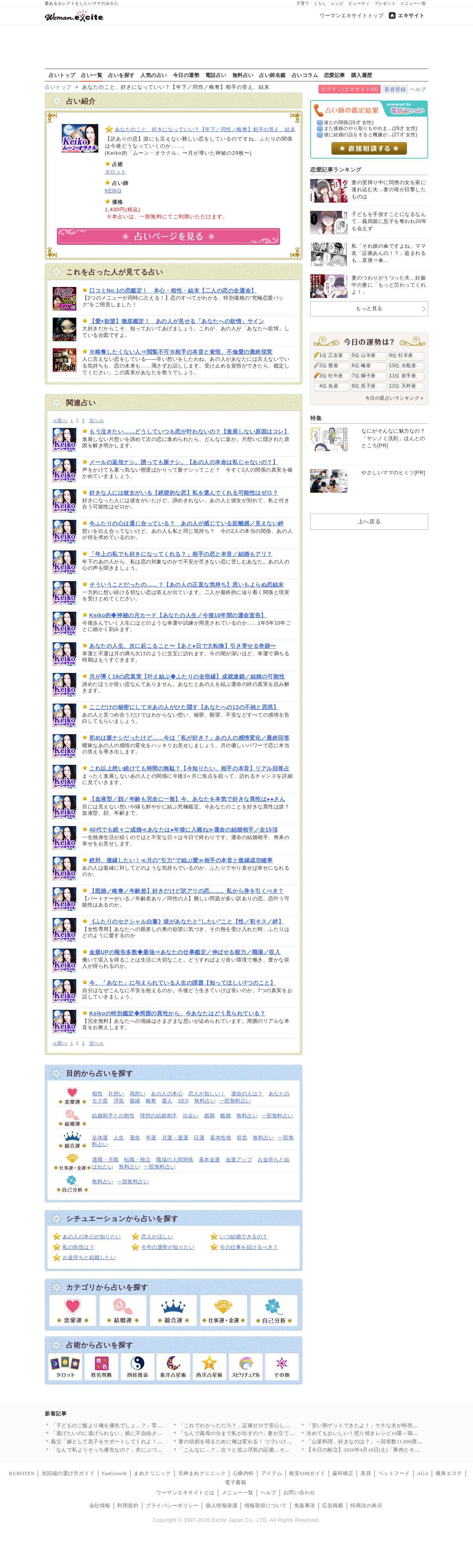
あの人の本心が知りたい (92, 1236)
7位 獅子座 (364, 375)
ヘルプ (418, 89)
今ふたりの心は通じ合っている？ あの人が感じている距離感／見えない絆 (186, 523)
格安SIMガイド (307, 1473)
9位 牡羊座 (401, 355)
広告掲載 (332, 1505)
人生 (119, 1138)
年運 (151, 1138)
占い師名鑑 (272, 75)
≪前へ (60, 420)
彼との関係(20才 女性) (349, 122)
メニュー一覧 (413, 3)
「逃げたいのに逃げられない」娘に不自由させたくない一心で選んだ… (136, 1433)
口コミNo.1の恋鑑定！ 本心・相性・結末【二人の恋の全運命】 (173, 290)
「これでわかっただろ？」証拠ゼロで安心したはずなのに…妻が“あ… (262, 1425)
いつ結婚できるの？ (244, 1236)
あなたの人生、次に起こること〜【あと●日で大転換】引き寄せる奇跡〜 (182, 646)
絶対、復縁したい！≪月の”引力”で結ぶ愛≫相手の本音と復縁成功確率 (180, 860)
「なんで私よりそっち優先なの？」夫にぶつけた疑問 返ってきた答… (134, 1450)
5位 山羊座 (364, 355)
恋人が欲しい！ (207, 1094)
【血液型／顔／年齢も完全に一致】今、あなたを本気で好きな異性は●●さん (187, 799)
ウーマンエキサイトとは (185, 1492)
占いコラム (305, 75)
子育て (302, 3)
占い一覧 (91, 75)
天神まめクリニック (202, 1473)
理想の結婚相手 (158, 1116)
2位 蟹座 (328, 365)
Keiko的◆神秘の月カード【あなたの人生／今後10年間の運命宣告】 (178, 615)
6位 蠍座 (361, 365)
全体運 (100, 1138)
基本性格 (220, 1138)
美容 (366, 1473)
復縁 (135, 1101)
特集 (316, 418)
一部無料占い (235, 1101)
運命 (135, 1138)
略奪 (151, 1101)
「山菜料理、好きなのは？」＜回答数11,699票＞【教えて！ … (381, 1441)
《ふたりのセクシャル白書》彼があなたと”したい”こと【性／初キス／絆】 (186, 921)
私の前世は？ (78, 1247)
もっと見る (369, 308)
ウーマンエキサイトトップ (351, 15)
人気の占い (153, 75)
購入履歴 (361, 75)
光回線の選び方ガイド (68, 1473)
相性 (97, 1094)
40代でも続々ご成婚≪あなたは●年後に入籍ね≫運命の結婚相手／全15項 (183, 829)
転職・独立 (137, 1160)
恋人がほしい (157, 1236)
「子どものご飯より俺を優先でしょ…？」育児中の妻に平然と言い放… (136, 1425)
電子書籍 (235, 1482)
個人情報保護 (221, 1505)
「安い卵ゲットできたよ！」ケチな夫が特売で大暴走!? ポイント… (386, 1425)
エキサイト (411, 15)
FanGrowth (114, 1473)
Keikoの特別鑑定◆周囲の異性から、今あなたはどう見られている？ (177, 1013)
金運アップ (239, 1160)
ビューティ (359, 3)
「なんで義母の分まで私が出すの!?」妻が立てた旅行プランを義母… (260, 1433)
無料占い (243, 75)
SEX (183, 1101)
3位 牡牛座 (331, 375)
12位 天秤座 (402, 386)
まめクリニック (152, 1473)
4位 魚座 (328, 386)
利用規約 (127, 1505)
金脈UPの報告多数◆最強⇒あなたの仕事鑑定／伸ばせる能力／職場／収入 (185, 952)
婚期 (209, 1116)
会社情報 (99, 1505)
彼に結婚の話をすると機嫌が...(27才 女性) (371, 134)
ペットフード (394, 1473)
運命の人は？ (247, 1094)
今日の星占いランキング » (394, 398)
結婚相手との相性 (113, 1116)
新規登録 (395, 89)
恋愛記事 (334, 75)
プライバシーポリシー (172, 1505)
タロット (115, 172)
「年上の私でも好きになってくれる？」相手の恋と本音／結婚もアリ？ (180, 554)
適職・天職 (105, 1160)
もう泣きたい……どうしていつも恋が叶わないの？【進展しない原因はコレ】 (189, 431)
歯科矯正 (342, 1473)
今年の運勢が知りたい (167, 1247)
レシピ (337, 3)
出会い (191, 1116)
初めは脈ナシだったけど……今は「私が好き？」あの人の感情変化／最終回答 (189, 738)
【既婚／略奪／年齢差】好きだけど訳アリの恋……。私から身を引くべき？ (186, 891)
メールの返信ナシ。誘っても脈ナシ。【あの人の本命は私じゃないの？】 (183, 462)
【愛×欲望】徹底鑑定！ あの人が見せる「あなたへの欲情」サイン (177, 321)
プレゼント (385, 3)
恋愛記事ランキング (336, 169)
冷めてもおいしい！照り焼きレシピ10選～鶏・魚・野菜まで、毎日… (388, 1433)
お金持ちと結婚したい (89, 1257)
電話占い (215, 75)
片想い (116, 1094)
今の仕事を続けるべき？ (249, 1247)
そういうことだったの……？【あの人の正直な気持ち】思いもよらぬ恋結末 (186, 584)
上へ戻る (369, 521)
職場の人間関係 (174, 1160)
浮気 (119, 1101)
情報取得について (266, 1505)
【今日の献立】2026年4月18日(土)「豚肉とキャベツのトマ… (379, 1450)
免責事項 (304, 1505)
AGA (423, 1473)
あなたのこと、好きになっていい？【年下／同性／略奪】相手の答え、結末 (205, 129)
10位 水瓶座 (402, 365)
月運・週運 (175, 1138)
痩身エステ (449, 1473)
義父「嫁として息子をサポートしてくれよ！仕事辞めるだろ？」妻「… (136, 1441)
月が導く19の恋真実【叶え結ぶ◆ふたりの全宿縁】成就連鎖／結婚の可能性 (187, 676)
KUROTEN (22, 1473)
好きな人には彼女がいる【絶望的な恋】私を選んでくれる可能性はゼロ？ (183, 493)
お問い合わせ (299, 1492)
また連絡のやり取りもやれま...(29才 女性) (371, 128)
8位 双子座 (364, 386)
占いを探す (121, 75)
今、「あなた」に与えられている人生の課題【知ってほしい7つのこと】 (182, 983)
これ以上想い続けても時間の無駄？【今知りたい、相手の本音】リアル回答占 (189, 768)
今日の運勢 (186, 75)
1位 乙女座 (331, 355)
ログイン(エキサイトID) (349, 89)
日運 (199, 1138)
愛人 (167, 1101)
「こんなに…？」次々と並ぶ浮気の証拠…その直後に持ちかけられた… (264, 1450)
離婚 (225, 1116)
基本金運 (209, 1160)
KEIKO (113, 191)
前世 (242, 1138)
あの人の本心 (167, 1094)
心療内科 (243, 1473)
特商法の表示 (366, 1505)
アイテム (271, 1473)
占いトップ (62, 75)
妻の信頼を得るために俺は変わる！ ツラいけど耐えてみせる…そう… (262, 1441)
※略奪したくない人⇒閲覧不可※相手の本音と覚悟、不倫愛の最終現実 (180, 352)
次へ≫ (96, 420)
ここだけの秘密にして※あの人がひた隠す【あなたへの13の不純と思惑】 (184, 707)
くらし (320, 3)
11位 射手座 (402, 375)
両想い (138, 1094)
